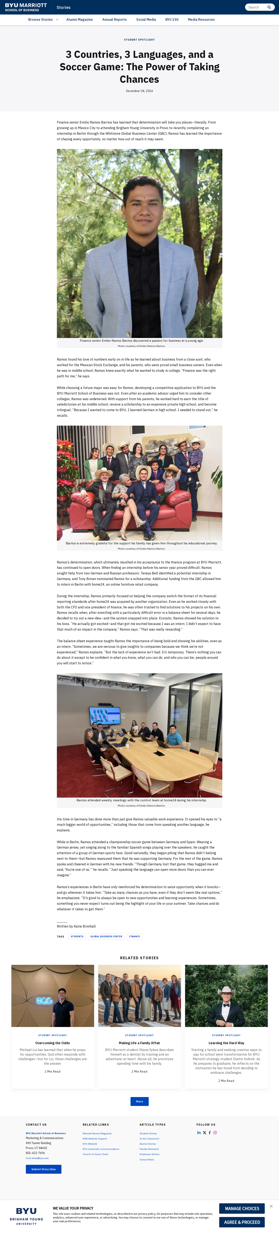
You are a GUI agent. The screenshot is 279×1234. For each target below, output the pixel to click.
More (139, 1102)
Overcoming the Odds (53, 1042)
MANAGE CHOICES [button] (242, 1208)
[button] (272, 1207)
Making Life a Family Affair (139, 1042)
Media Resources (201, 19)
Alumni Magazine (79, 19)
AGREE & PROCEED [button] (242, 1222)
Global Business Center (106, 936)
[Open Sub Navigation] (57, 19)
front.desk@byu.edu (39, 1159)
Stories (65, 7)
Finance (134, 936)
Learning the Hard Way (226, 1042)
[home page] (26, 7)
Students (77, 936)
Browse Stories (40, 19)
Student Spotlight (139, 39)
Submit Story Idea (47, 1171)
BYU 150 (171, 19)
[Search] (260, 7)
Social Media (146, 19)
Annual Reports (114, 19)
